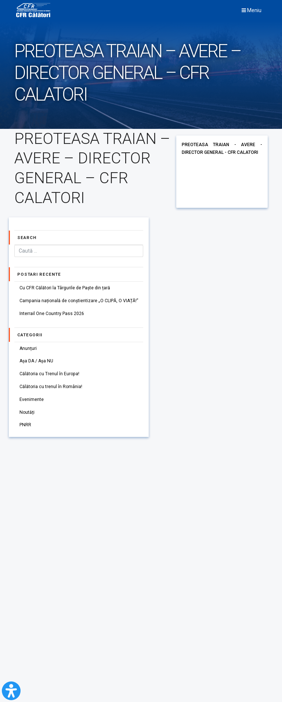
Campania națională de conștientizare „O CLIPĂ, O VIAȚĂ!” (79, 301)
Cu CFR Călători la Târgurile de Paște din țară (65, 287)
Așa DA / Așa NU (36, 361)
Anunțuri (28, 348)
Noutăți (27, 413)
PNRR (25, 426)
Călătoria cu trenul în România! (51, 387)
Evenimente (31, 400)
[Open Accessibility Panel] (11, 690)
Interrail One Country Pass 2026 (51, 313)
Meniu (251, 10)
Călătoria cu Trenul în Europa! (49, 374)
